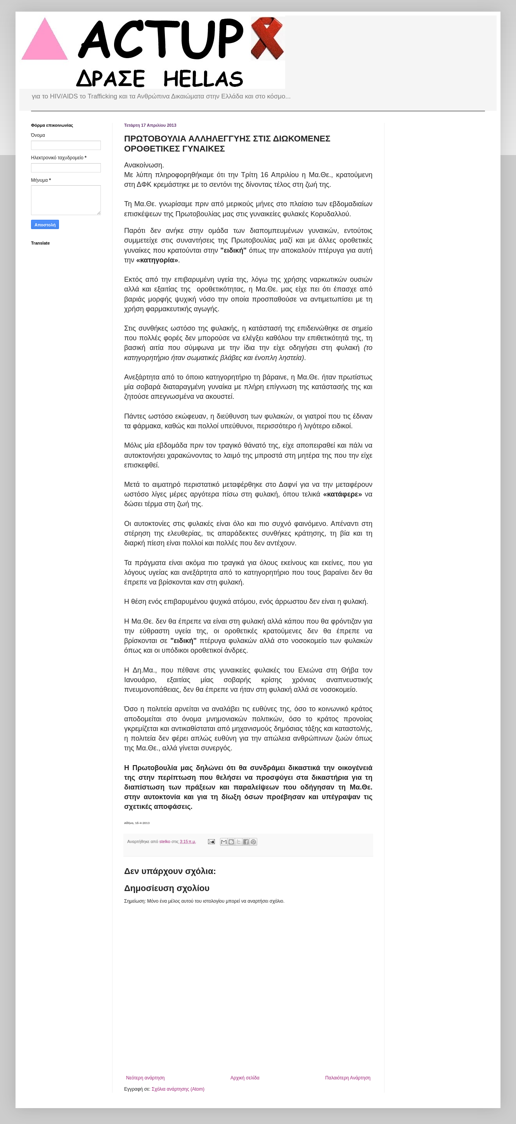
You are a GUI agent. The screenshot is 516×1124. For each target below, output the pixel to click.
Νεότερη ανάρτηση (145, 1078)
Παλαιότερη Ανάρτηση (348, 1078)
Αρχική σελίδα (245, 1078)
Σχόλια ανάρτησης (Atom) (178, 1089)
